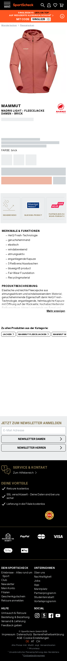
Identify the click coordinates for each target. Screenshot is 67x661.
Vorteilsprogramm (45, 601)
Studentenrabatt (44, 597)
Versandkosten (47, 645)
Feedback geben (11, 625)
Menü (7, 7)
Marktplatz (41, 589)
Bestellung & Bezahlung (15, 617)
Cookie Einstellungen (36, 638)
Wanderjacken (9, 25)
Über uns (39, 572)
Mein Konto (8, 588)
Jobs (37, 580)
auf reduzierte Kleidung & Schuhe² (31, 15)
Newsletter (7, 584)
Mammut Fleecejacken (34, 334)
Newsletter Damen (40, 439)
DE (27, 641)
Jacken (9, 334)
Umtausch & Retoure (13, 613)
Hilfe (5, 608)
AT (32, 641)
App (36, 584)
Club (4, 580)
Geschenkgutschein (13, 596)
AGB (19, 638)
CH (38, 641)
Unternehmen (44, 567)
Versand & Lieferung (13, 621)
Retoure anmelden (12, 600)
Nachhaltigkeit (43, 576)
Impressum (8, 634)
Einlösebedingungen (34, 655)
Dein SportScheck (14, 567)
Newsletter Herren (40, 448)
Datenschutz (24, 634)
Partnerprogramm (45, 593)
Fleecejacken (27, 25)
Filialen (5, 592)
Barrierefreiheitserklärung (48, 634)
